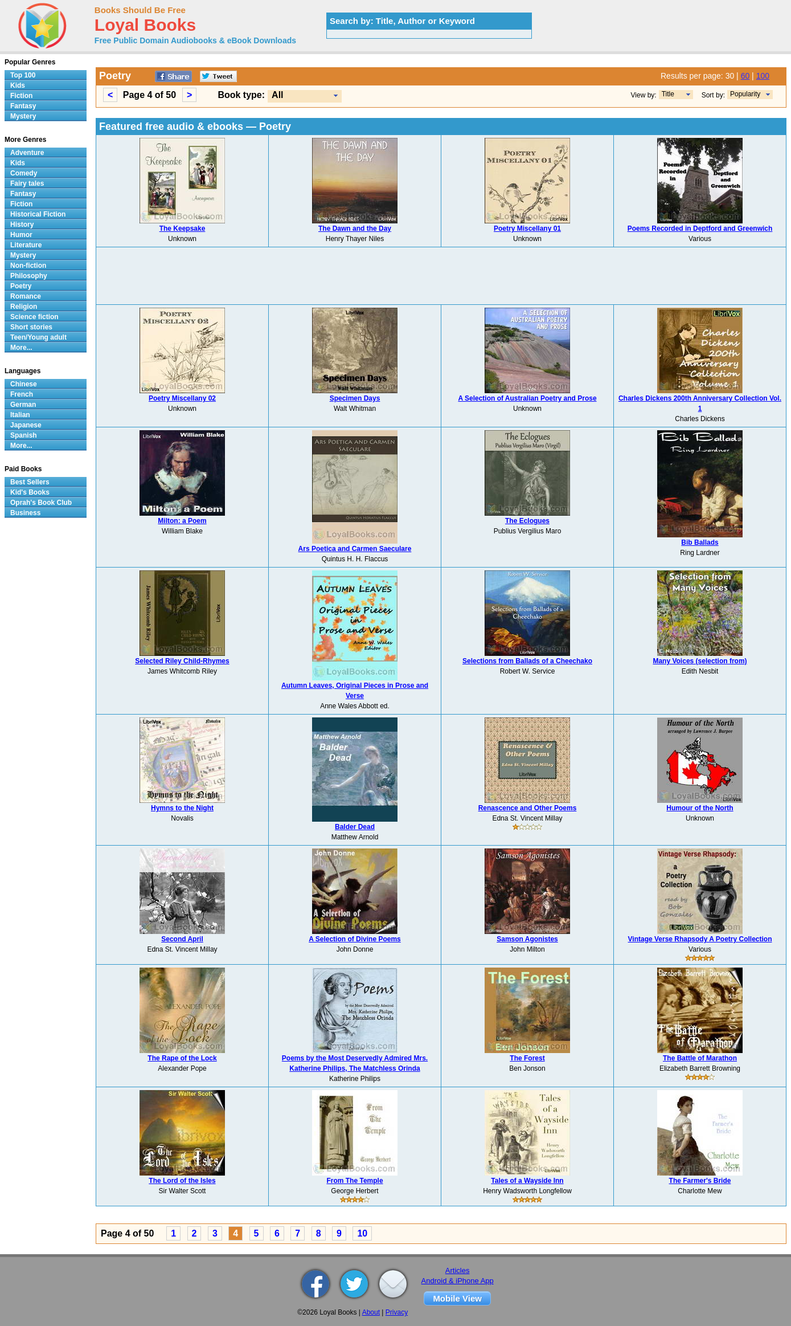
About (371, 1312)
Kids (17, 85)
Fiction (21, 96)
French (21, 394)
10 (362, 1233)
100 (762, 75)
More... (21, 348)
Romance (25, 296)
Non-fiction (28, 266)
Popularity (745, 94)
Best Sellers (30, 482)
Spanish (23, 435)
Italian (20, 415)
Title (668, 94)
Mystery (23, 116)
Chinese (23, 384)
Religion (23, 307)
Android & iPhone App (457, 1280)
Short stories (31, 327)
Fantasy (23, 106)
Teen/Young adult (38, 337)
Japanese (26, 425)
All (277, 95)
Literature (26, 245)
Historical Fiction (37, 214)
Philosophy (28, 276)
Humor (21, 235)
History (22, 225)
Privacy (397, 1312)
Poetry (20, 286)
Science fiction (34, 317)
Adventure (27, 153)
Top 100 (22, 75)
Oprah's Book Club (41, 503)
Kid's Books (30, 492)
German (23, 405)
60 (745, 75)
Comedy (23, 173)
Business (25, 513)
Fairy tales (27, 183)
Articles (457, 1270)
